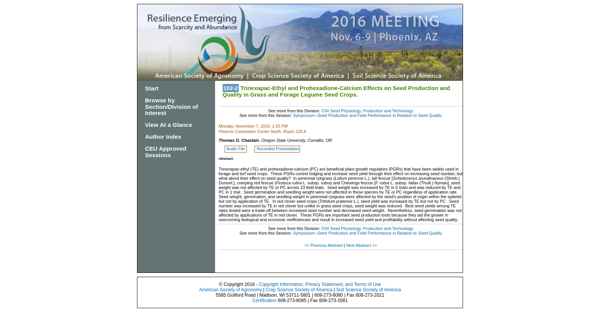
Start (151, 88)
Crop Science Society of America (299, 289)
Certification (264, 300)
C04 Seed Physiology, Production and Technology (367, 110)
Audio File (236, 148)
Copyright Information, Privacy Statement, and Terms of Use (320, 284)
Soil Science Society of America (368, 289)
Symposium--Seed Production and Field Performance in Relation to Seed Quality (367, 115)
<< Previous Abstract (324, 245)
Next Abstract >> (361, 245)
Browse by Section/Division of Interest (171, 107)
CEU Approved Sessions (165, 151)
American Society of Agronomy (230, 289)
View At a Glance (168, 125)
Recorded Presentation (278, 148)
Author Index (163, 136)
